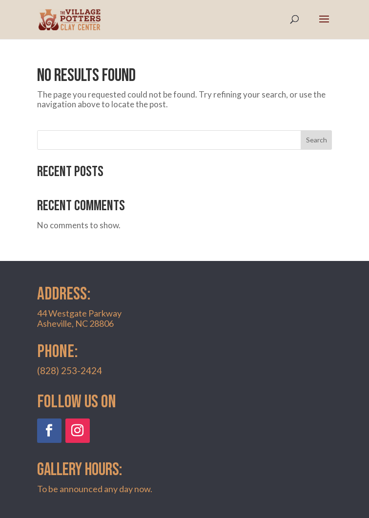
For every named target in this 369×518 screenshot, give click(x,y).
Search (316, 140)
